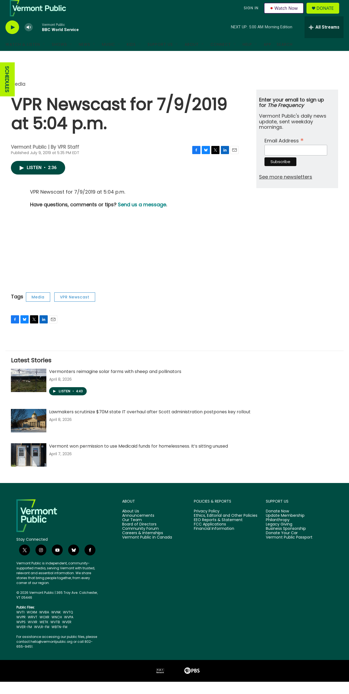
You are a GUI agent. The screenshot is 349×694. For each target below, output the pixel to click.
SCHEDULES (7, 91)
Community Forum (140, 541)
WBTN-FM (59, 639)
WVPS (21, 634)
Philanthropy (278, 532)
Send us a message (142, 216)
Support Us (160, 56)
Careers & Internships (142, 545)
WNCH (57, 629)
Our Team (132, 532)
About (192, 56)
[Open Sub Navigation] (44, 56)
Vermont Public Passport (289, 550)
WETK (44, 634)
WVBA (44, 624)
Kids (131, 56)
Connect (220, 56)
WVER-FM (24, 639)
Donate (328, 14)
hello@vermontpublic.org (52, 654)
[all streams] (324, 39)
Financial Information (214, 541)
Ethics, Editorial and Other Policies (225, 528)
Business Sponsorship (286, 541)
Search (285, 56)
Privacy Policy (206, 523)
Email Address (284, 152)
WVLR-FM (41, 639)
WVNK (56, 624)
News (84, 56)
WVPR (21, 629)
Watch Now (284, 14)
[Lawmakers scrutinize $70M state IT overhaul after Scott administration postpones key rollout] (28, 433)
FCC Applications (210, 536)
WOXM (32, 624)
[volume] (28, 39)
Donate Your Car (282, 545)
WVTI (20, 624)
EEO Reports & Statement (218, 532)
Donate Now (277, 523)
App (267, 56)
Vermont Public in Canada (147, 550)
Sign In (250, 14)
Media (18, 96)
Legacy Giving (279, 536)
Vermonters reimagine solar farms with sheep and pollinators (115, 384)
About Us (130, 523)
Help (247, 56)
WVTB (55, 634)
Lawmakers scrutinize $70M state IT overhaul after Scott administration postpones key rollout (150, 424)
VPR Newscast (74, 309)
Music (108, 56)
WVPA (68, 629)
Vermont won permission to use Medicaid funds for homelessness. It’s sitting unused (138, 458)
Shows (59, 56)
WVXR (32, 634)
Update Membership (285, 528)
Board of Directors (139, 536)
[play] (12, 39)
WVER (66, 634)
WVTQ (68, 624)
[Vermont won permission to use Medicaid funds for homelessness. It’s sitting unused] (28, 467)
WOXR (44, 629)
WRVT (32, 629)
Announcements (138, 528)
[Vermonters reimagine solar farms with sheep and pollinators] (28, 392)
